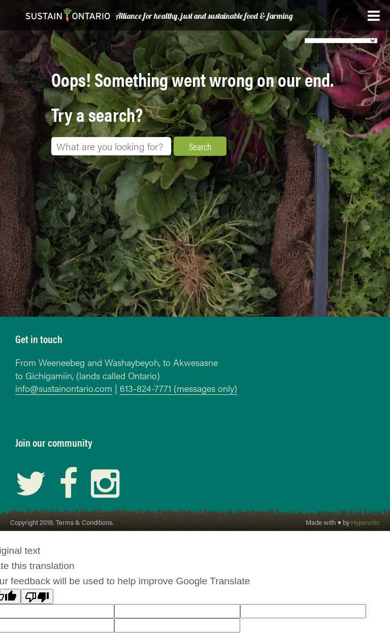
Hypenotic (365, 522)
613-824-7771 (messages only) (178, 388)
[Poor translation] (37, 596)
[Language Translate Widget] (341, 40)
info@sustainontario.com (63, 388)
